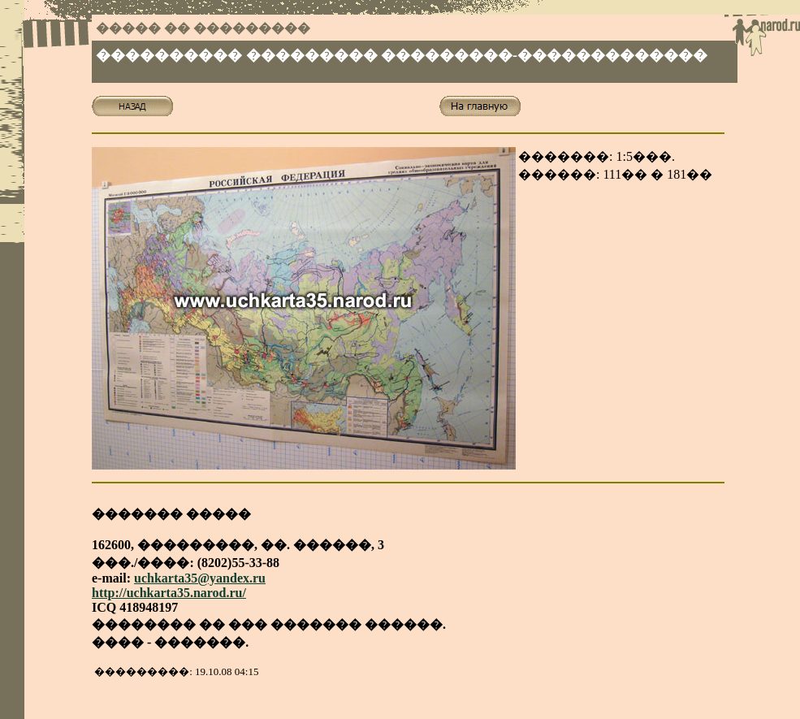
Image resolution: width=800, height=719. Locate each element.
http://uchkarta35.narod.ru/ (169, 593)
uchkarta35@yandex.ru (200, 578)
